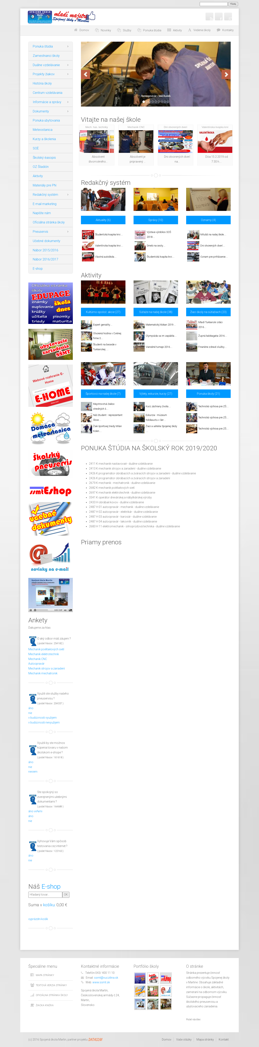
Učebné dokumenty (46, 241)
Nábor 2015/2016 (45, 250)
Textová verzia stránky (51, 985)
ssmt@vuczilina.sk (106, 977)
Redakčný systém (45, 195)
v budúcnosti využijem (42, 717)
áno (30, 708)
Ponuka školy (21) (208, 393)
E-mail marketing (44, 204)
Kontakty (228, 30)
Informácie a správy (47, 102)
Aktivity (38, 176)
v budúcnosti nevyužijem (44, 722)
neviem (32, 771)
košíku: (49, 904)
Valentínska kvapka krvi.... (109, 245)
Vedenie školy (202, 30)
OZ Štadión (41, 167)
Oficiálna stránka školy (49, 222)
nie (30, 713)
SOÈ (36, 148)
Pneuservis (40, 232)
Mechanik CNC (37, 659)
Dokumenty (41, 111)
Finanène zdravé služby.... (212, 346)
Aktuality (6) (103, 220)
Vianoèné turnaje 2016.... (159, 346)
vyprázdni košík (38, 919)
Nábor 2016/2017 (45, 259)
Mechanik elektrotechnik (43, 654)
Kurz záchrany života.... (158, 406)
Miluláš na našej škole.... (213, 234)
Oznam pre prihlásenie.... (214, 256)
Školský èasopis (44, 158)
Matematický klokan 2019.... (161, 324)
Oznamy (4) (208, 220)
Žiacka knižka (45, 1005)
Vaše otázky (184, 1039)
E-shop (38, 269)
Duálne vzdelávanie (46, 65)
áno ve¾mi (35, 811)
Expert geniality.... (102, 324)
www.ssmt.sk (101, 982)
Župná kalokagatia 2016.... (212, 335)
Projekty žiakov (44, 74)
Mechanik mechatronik (42, 673)
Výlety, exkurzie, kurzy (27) (155, 393)
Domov (84, 30)
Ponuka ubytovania (46, 120)
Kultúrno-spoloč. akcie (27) (103, 312)
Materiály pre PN (44, 185)
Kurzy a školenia (44, 139)
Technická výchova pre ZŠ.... (213, 406)
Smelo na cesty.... (156, 245)
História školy (42, 83)
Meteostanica (42, 130)
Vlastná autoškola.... (106, 256)
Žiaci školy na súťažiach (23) (208, 312)
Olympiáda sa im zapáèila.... (161, 335)
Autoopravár (36, 663)
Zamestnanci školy (46, 56)
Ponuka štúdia (43, 46)
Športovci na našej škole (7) (103, 393)
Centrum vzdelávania (47, 93)
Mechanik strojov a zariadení (46, 668)
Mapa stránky (45, 975)
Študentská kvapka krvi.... (109, 234)
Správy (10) (155, 220)
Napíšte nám (42, 213)
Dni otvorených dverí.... (212, 245)
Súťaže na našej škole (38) (155, 312)
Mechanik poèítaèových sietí (46, 649)
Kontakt (224, 1039)
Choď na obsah (58, 30)
